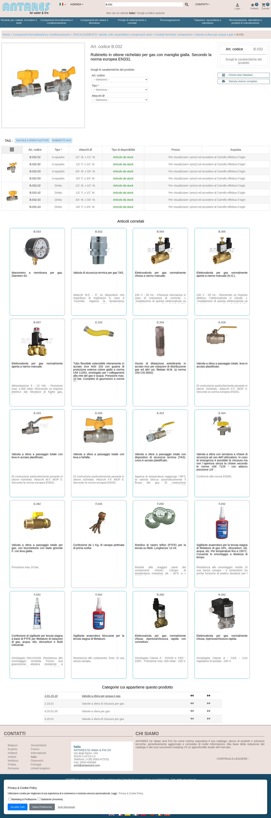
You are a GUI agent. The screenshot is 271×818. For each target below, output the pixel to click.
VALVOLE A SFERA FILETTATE (32, 140)
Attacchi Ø (98, 95)
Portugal (36, 764)
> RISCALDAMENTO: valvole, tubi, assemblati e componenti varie (111, 34)
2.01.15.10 (51, 695)
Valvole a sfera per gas (96, 711)
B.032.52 (35, 157)
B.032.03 (35, 199)
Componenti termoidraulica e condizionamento (56, 21)
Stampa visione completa (243, 81)
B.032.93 (35, 178)
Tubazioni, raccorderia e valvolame (207, 21)
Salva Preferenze (42, 807)
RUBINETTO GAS (61, 140)
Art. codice (98, 75)
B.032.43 (35, 206)
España (12, 749)
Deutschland (38, 745)
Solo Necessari (66, 807)
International (38, 752)
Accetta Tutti (18, 807)
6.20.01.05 (51, 711)
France (35, 749)
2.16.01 (49, 703)
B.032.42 (35, 192)
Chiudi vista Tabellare (237, 75)
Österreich (37, 760)
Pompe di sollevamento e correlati (132, 21)
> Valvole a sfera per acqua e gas (212, 34)
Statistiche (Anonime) (50, 799)
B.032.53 (35, 171)
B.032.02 (35, 185)
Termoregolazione (170, 20)
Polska (12, 764)
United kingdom (40, 768)
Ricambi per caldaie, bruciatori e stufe (19, 21)
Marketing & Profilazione (22, 799)
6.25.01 (49, 719)
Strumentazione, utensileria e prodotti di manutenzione (245, 21)
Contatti (201, 4)
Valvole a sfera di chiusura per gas (103, 703)
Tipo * (95, 85)
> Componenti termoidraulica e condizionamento (40, 34)
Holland (12, 752)
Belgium (13, 745)
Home (6, 34)
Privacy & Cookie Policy (131, 793)
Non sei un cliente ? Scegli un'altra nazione (135, 13)
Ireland (12, 756)
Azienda (75, 4)
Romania (13, 768)
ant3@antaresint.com (87, 765)
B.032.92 (35, 164)
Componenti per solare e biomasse (94, 21)
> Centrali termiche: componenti (172, 34)
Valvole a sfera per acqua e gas (101, 695)
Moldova (13, 760)
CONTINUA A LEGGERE (232, 758)
